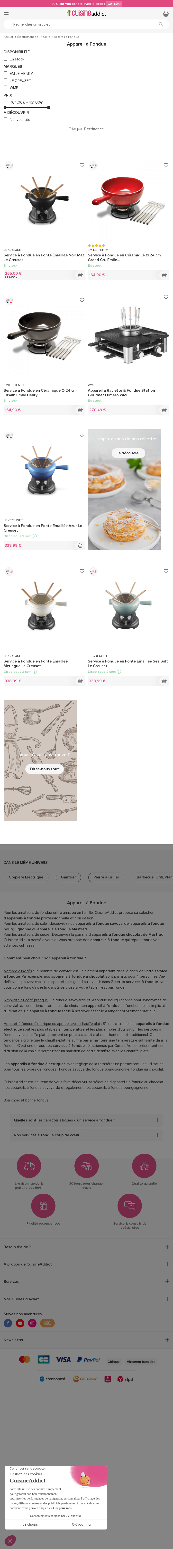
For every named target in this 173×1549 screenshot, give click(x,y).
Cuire (46, 37)
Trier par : (76, 129)
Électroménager (28, 37)
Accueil (9, 37)
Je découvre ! (128, 453)
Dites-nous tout (44, 769)
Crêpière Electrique (26, 877)
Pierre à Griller (106, 877)
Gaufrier (68, 877)
